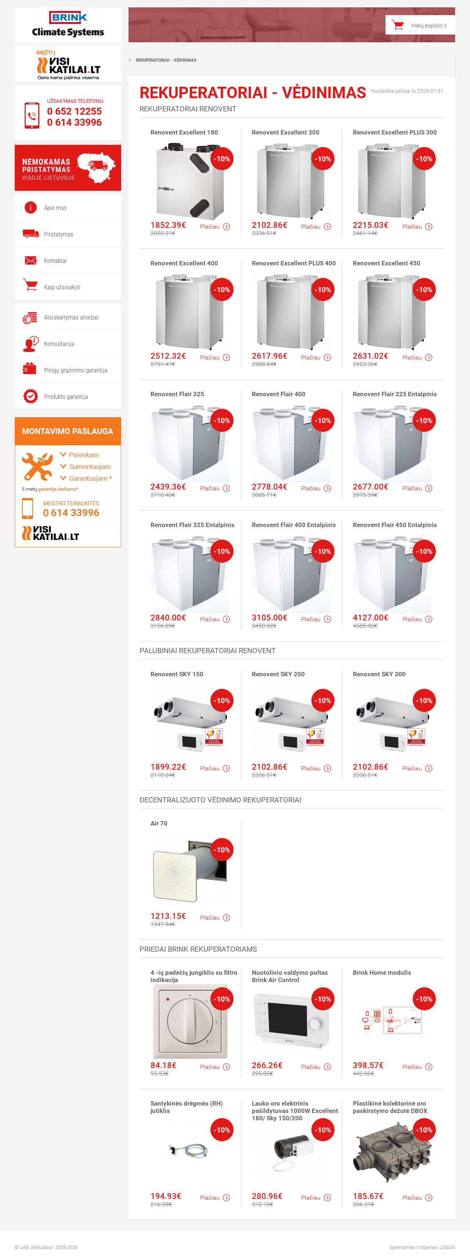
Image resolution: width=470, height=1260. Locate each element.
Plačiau (215, 226)
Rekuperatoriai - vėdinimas (166, 60)
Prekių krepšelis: (429, 26)
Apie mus (55, 207)
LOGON (447, 1247)
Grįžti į (45, 53)
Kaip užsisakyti (62, 287)
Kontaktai (55, 260)
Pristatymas (58, 234)
